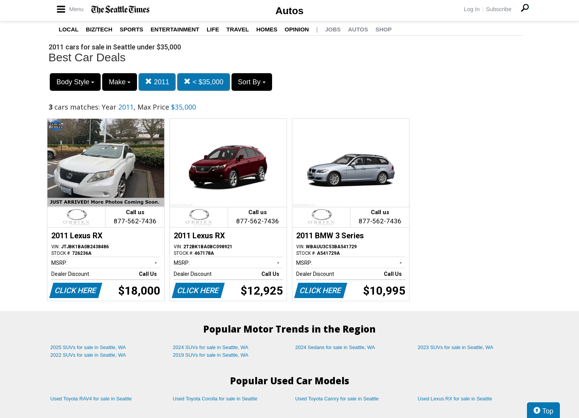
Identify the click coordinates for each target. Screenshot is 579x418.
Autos (290, 10)
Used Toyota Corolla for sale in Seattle (215, 399)
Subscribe (499, 9)
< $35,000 (203, 82)
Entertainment (175, 29)
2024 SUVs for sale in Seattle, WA (211, 347)
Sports (132, 29)
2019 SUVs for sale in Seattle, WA (211, 355)
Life (213, 29)
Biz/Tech (99, 29)
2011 (157, 82)
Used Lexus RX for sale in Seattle (455, 399)
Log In (472, 9)
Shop (383, 29)
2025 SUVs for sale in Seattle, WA (88, 347)
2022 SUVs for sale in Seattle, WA (88, 355)
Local (69, 29)
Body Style (75, 82)
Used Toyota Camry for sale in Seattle (337, 399)
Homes (266, 29)
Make (119, 82)
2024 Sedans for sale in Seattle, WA (335, 347)
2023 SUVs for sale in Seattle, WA (456, 347)
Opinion (297, 29)
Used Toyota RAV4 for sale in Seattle (91, 399)
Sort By (252, 82)
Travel (238, 29)
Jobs (333, 29)
